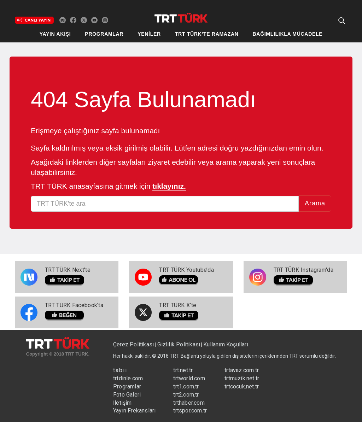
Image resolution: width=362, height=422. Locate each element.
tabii (120, 370)
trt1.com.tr (186, 386)
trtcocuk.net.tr (241, 386)
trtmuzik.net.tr (241, 378)
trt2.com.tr (186, 394)
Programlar (127, 386)
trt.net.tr (183, 370)
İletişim (122, 402)
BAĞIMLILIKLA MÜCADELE (288, 34)
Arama (315, 203)
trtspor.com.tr (190, 410)
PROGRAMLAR (104, 34)
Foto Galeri (127, 394)
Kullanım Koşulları (225, 344)
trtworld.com (189, 378)
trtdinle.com (128, 378)
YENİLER (149, 34)
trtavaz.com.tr (241, 370)
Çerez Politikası (134, 344)
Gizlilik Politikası (178, 344)
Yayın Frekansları (134, 410)
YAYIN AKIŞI (55, 34)
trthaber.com (188, 402)
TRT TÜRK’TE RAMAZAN (207, 34)
